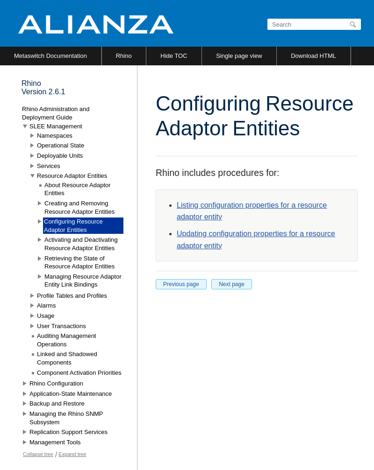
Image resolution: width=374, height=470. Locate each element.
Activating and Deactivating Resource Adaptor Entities (81, 244)
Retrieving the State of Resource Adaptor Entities (79, 262)
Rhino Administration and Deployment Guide (56, 113)
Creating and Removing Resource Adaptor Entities (79, 207)
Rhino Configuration (56, 383)
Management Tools (55, 442)
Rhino (124, 55)
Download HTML (313, 55)
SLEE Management (55, 126)
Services (48, 165)
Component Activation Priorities (79, 372)
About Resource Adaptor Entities (77, 189)
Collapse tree (38, 454)
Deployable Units (60, 155)
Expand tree (72, 454)
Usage (46, 315)
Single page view (239, 55)
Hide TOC (173, 55)
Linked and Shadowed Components (67, 358)
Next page (232, 284)
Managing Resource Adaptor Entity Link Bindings (83, 280)
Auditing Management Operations (66, 340)
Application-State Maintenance (70, 393)
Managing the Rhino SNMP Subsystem (66, 418)
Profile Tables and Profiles (72, 295)
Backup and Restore (57, 403)
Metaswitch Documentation (50, 55)
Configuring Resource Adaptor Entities (73, 225)
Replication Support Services (68, 431)
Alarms (46, 305)
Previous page (181, 284)
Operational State (60, 145)
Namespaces (54, 135)
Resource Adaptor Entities (72, 175)
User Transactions (61, 326)
